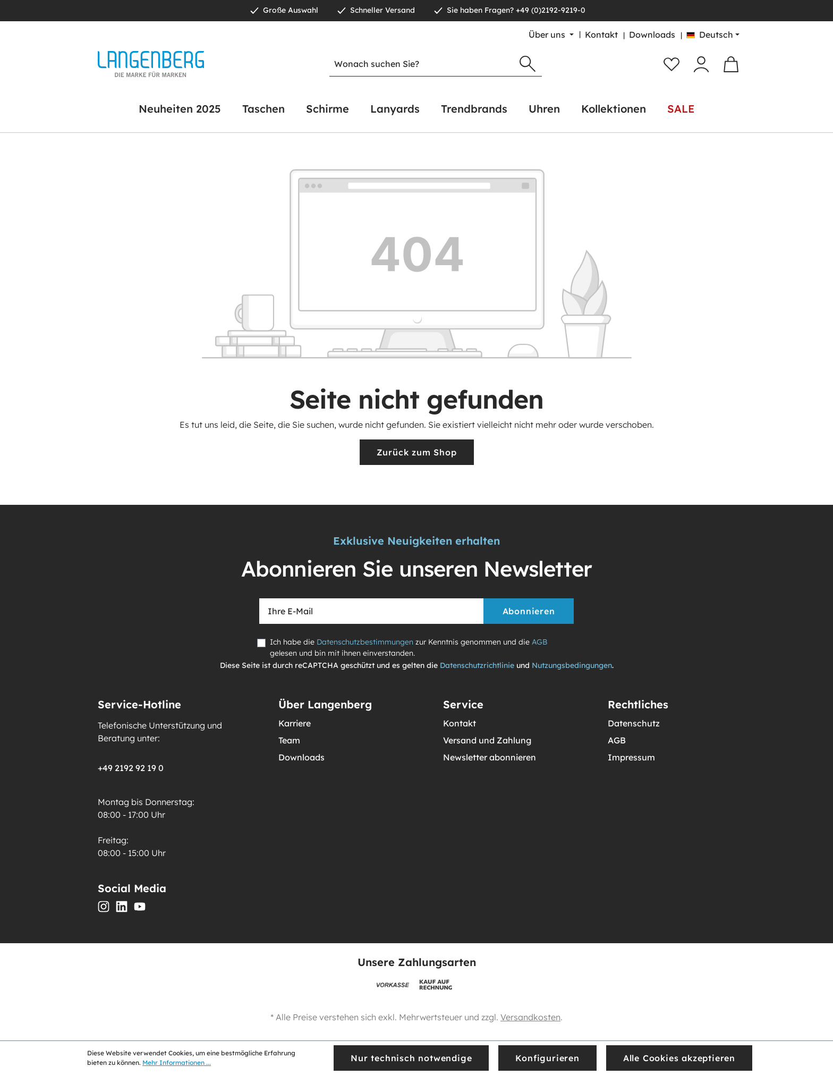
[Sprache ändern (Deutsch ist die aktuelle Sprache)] (713, 35)
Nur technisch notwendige (411, 1058)
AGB (539, 642)
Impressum (631, 757)
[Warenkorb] (731, 64)
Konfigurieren (547, 1058)
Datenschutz (634, 723)
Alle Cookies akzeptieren (679, 1058)
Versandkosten (530, 1017)
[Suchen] (527, 64)
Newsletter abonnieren (489, 757)
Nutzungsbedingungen (572, 665)
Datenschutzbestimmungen (365, 642)
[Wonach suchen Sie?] (421, 64)
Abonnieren (529, 611)
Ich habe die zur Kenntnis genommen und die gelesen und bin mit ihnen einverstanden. (408, 647)
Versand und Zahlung (487, 740)
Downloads (652, 34)
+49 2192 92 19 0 (131, 768)
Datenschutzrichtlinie (477, 665)
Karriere (294, 723)
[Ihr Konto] (701, 64)
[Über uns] (551, 34)
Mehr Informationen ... (176, 1062)
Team (289, 740)
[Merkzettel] (671, 64)
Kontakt (601, 34)
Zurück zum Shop (417, 452)
